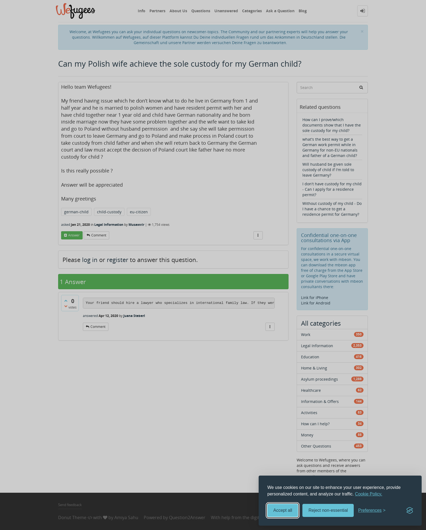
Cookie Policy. (368, 494)
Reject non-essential (328, 510)
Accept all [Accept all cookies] (282, 510)
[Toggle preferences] (372, 510)
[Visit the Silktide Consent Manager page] (409, 510)
